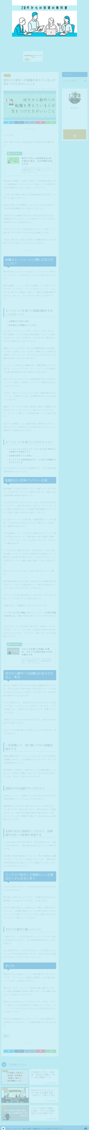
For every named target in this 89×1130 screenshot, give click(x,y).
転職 (6, 1035)
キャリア (7, 75)
